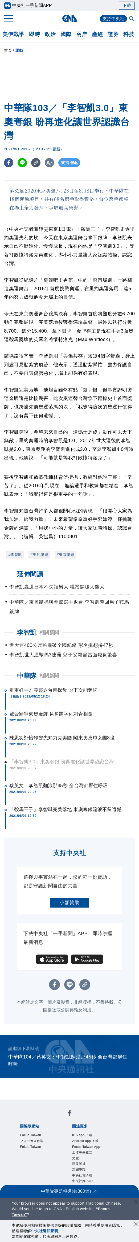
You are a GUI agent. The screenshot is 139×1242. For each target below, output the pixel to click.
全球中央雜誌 (82, 1152)
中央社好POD (82, 1181)
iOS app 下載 (82, 1135)
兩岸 (81, 34)
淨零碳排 (78, 1164)
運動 (19, 50)
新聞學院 (78, 1169)
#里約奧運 (39, 554)
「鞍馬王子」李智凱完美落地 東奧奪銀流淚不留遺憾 (65, 809)
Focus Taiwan (30, 1135)
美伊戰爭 (13, 34)
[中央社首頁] (69, 18)
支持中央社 (114, 18)
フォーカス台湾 (31, 1141)
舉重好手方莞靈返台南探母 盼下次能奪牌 (53, 690)
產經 (97, 34)
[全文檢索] (132, 19)
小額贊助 (69, 902)
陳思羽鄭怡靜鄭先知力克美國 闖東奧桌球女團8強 (62, 737)
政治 (50, 34)
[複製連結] (35, 162)
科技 (128, 34)
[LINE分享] (22, 162)
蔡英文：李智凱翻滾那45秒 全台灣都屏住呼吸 (58, 785)
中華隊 (27, 675)
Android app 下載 (85, 1141)
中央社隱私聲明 (44, 1231)
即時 (34, 34)
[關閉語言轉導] (136, 1202)
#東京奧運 (65, 554)
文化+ (76, 1158)
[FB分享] (8, 162)
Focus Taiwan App (86, 1147)
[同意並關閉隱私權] (136, 1224)
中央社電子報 (82, 1175)
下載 (126, 5)
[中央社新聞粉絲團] (69, 1114)
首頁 (8, 50)
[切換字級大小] (49, 162)
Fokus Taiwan (30, 1147)
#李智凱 (15, 554)
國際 (65, 34)
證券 (113, 34)
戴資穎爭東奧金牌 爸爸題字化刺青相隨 (51, 714)
